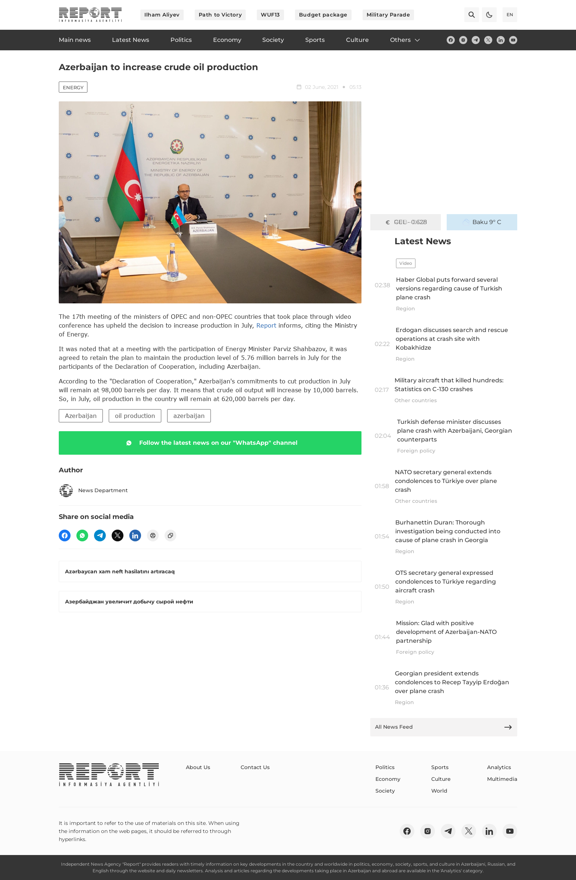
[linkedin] (501, 40)
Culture (441, 779)
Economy (387, 779)
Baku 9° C (481, 222)
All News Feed (443, 727)
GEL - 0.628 (405, 222)
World (439, 790)
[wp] (82, 535)
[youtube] (513, 40)
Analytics (499, 767)
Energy (73, 87)
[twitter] (488, 40)
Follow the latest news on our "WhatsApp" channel (210, 443)
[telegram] (476, 40)
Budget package (323, 14)
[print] (153, 535)
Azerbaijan (81, 415)
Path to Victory (220, 14)
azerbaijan (189, 415)
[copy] (170, 535)
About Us (198, 767)
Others (405, 40)
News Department (93, 490)
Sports (440, 767)
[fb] (451, 40)
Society (385, 790)
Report (266, 325)
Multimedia (502, 779)
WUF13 (270, 14)
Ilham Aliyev (162, 14)
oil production (135, 415)
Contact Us (255, 767)
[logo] (90, 14)
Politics (385, 767)
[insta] (463, 40)
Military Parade (388, 14)
